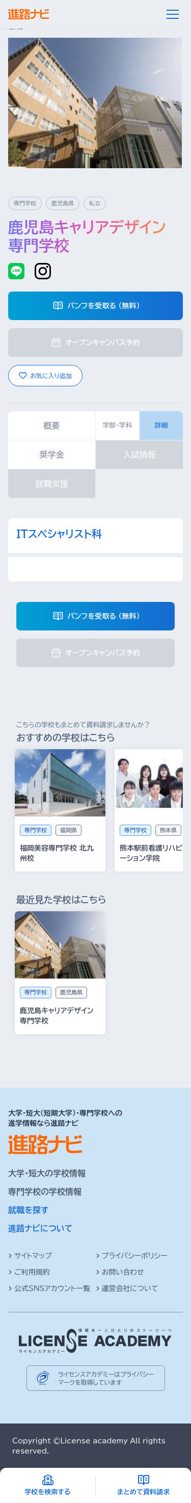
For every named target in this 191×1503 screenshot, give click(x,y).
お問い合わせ (120, 1272)
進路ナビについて (40, 1228)
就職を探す (28, 1210)
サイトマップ (30, 1255)
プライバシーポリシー (132, 1255)
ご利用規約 (29, 1272)
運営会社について (127, 1288)
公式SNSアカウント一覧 (49, 1288)
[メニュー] (172, 14)
